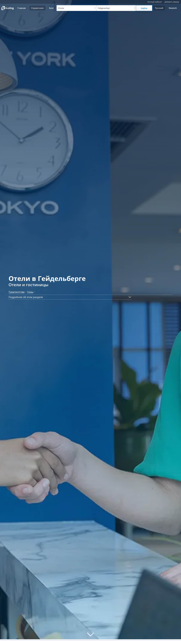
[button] (70, 297)
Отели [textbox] (61, 8)
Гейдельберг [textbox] (104, 8)
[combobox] (76, 8)
